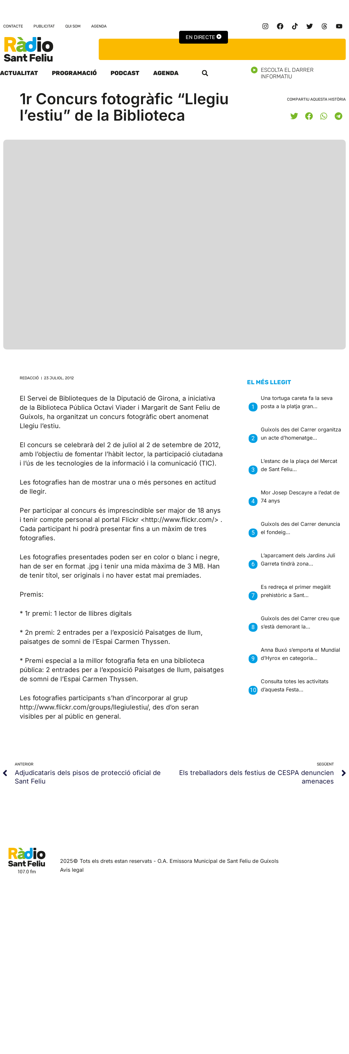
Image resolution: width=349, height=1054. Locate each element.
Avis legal (72, 869)
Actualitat (19, 73)
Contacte (13, 26)
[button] (205, 73)
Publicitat (44, 26)
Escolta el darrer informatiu (300, 73)
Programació (74, 73)
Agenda (99, 26)
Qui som (73, 26)
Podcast (125, 73)
